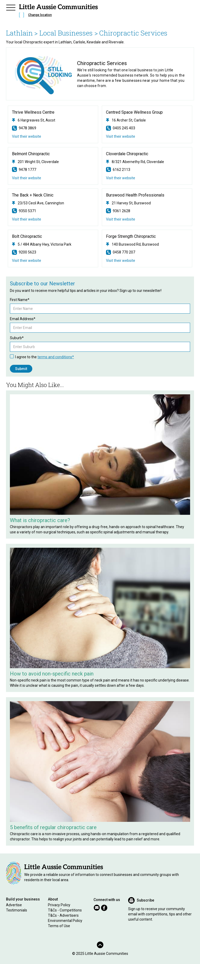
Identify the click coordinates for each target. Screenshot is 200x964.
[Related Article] (100, 454)
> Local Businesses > (66, 33)
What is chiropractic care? (40, 520)
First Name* (19, 300)
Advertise (14, 905)
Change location (40, 15)
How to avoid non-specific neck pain (51, 674)
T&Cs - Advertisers (63, 915)
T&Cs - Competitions (65, 910)
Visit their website (26, 136)
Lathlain (19, 33)
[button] (10, 6)
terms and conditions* (56, 357)
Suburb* (17, 338)
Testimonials (16, 910)
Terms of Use (59, 926)
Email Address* (22, 319)
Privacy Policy (59, 905)
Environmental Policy (65, 921)
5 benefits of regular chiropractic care (53, 827)
